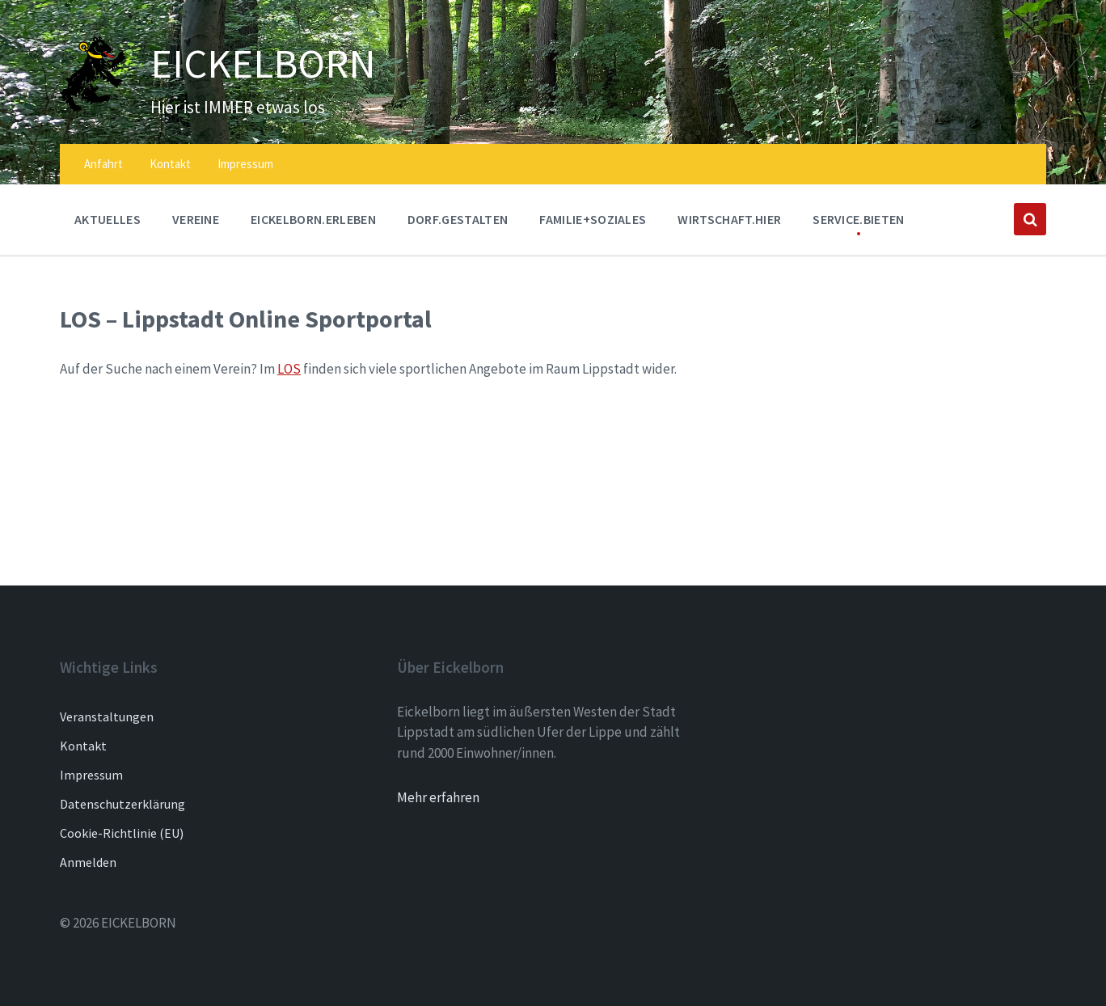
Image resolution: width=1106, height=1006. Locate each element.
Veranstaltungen (107, 716)
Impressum (91, 775)
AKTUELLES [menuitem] (107, 219)
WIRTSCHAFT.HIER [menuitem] (729, 219)
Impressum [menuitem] (245, 163)
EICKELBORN (264, 63)
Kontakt (83, 746)
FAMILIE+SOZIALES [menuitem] (592, 219)
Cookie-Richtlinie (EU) (122, 833)
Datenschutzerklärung (122, 804)
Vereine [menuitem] (195, 219)
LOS (289, 369)
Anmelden (88, 862)
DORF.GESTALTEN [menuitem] (457, 219)
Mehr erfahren (438, 797)
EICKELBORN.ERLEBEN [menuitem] (313, 219)
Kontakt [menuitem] (170, 163)
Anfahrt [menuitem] (103, 163)
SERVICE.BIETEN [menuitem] (858, 219)
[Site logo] (93, 107)
